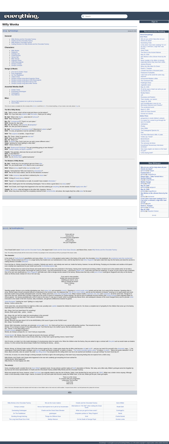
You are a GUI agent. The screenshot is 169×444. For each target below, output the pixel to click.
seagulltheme (152, 174)
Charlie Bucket (16, 55)
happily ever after (80, 186)
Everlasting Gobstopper (18, 91)
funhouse (35, 117)
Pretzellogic (14, 31)
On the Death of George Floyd (86, 419)
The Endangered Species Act (150, 130)
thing (4, 31)
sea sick (30, 136)
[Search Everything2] (104, 16)
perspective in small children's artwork (152, 118)
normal (48, 191)
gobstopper (52, 413)
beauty (17, 178)
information (33, 114)
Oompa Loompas (16, 65)
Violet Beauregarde (17, 62)
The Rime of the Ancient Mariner (151, 52)
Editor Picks (144, 116)
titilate (97, 258)
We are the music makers (77, 292)
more (154, 215)
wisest (41, 175)
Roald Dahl (120, 407)
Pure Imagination (16, 73)
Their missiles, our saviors (149, 99)
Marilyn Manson (53, 419)
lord (15, 181)
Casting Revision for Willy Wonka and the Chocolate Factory (30, 44)
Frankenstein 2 (146, 173)
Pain (142, 132)
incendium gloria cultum (88, 350)
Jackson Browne (146, 64)
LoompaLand (15, 121)
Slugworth (14, 52)
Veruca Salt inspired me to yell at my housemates (26, 101)
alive (40, 163)
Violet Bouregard (10, 301)
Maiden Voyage (146, 182)
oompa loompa (111, 295)
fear (98, 294)
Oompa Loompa (16, 64)
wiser (81, 191)
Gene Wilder (15, 103)
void (89, 348)
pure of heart (98, 272)
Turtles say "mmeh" (147, 137)
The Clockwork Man (147, 81)
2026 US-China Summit (148, 111)
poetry (143, 196)
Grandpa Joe (15, 54)
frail (50, 290)
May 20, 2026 (145, 209)
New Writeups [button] (155, 163)
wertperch (152, 187)
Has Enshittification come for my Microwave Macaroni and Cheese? (151, 104)
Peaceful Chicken (153, 211)
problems (24, 114)
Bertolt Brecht (145, 139)
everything (56, 186)
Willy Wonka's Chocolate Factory (21, 42)
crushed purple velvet (81, 290)
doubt (24, 165)
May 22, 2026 (145, 189)
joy (23, 178)
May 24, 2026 (145, 54)
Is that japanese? (16, 155)
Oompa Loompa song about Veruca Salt (23, 82)
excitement (89, 294)
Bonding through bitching (19, 416)
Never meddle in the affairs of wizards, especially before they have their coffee (153, 61)
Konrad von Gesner (147, 113)
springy (39, 325)
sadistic (54, 306)
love (95, 294)
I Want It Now (15, 77)
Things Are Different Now (53, 416)
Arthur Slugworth (88, 260)
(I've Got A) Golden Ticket (19, 72)
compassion (107, 294)
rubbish (44, 129)
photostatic (121, 348)
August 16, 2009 (146, 101)
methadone (144, 124)
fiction (143, 174)
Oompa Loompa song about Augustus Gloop (25, 78)
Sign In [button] (155, 22)
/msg (77, 106)
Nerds (120, 413)
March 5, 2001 (145, 109)
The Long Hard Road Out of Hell (19, 419)
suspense (15, 134)
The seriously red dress (148, 143)
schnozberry (38, 171)
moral (131, 297)
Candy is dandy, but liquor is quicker (20, 149)
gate (149, 203)
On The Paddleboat (17, 75)
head (37, 168)
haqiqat (151, 170)
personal (144, 170)
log (142, 180)
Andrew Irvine (145, 141)
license (38, 350)
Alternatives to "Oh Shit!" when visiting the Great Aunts (86, 406)
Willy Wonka (15, 50)
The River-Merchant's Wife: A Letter (152, 134)
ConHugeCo (120, 410)
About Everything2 (146, 35)
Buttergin (23, 147)
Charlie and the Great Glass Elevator (64, 250)
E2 (44, 106)
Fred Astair (37, 372)
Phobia (143, 126)
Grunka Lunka (120, 419)
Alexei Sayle (144, 50)
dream (143, 203)
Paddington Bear (146, 83)
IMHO (101, 372)
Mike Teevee (15, 59)
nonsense (16, 175)
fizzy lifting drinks (41, 352)
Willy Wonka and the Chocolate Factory (23, 39)
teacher (25, 125)
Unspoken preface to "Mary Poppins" (86, 413)
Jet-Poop (151, 207)
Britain (27, 260)
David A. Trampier (146, 68)
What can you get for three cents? (86, 410)
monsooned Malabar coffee (149, 78)
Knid (86, 416)
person (5, 228)
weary (64, 184)
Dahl (74, 368)
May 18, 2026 (145, 87)
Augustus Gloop (16, 60)
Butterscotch (15, 147)
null (84, 348)
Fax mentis (77, 350)
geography (32, 125)
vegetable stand (146, 85)
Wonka (34, 106)
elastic (46, 325)
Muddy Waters (145, 93)
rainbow (12, 141)
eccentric (64, 290)
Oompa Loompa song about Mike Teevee (24, 83)
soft (142, 95)
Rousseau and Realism (148, 97)
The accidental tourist (147, 107)
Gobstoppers (15, 93)
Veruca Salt (15, 57)
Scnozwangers (15, 129)
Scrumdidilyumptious (48, 266)
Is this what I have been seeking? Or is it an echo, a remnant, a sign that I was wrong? (153, 46)
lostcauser (151, 196)
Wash (20, 157)
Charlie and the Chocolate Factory (22, 41)
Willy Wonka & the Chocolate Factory (19, 403)
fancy (16, 168)
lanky (46, 290)
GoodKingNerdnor (18, 228)
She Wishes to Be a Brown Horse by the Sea (154, 194)
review (143, 191)
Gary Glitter (144, 128)
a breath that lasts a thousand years (152, 70)
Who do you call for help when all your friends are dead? (153, 168)
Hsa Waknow (15, 95)
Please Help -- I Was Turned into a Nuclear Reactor (152, 177)
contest (7, 270)
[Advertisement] (84, 6)
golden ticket (80, 270)
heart (28, 168)
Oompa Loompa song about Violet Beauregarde (26, 80)
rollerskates (51, 181)
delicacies (25, 261)
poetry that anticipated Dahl (62, 294)
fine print (111, 341)
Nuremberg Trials (146, 43)
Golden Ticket (15, 90)
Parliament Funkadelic (148, 73)
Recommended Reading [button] (154, 32)
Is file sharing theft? (147, 153)
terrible (53, 191)
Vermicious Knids (26, 129)
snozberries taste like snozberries (121, 258)
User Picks (143, 37)
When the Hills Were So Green (150, 66)
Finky (148, 183)
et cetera (106, 350)
